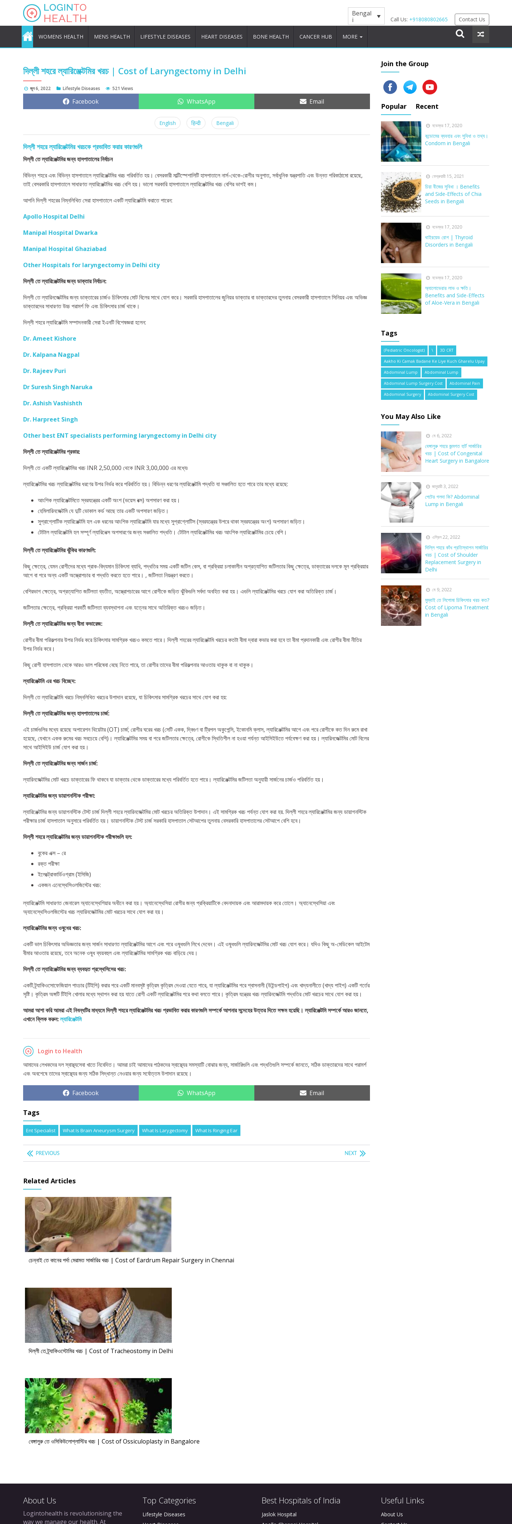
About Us (392, 1342)
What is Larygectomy (165, 1126)
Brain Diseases (160, 1383)
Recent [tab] (429, 101)
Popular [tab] (394, 101)
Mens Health (125, 34)
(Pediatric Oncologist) (404, 345)
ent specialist (40, 1126)
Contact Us (472, 19)
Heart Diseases (243, 34)
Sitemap (390, 1373)
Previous (49, 1149)
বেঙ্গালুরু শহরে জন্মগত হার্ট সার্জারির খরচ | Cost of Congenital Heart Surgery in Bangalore (457, 449)
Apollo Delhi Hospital (286, 1373)
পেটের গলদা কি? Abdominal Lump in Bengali (452, 496)
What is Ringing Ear (216, 1126)
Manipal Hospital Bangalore (294, 1383)
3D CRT (446, 345)
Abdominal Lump (401, 367)
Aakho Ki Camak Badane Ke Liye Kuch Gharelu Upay (434, 356)
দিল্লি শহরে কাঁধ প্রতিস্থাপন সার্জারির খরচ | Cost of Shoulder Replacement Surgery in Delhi (456, 554)
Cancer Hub (345, 34)
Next (350, 1149)
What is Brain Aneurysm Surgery (99, 1126)
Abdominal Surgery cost (451, 390)
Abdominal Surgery (402, 390)
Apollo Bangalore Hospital (293, 1362)
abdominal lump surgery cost (413, 379)
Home (31, 34)
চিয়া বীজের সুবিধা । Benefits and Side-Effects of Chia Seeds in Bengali (453, 189)
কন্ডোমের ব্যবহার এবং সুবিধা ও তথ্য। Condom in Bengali (456, 135)
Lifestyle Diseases (182, 34)
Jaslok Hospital (279, 1342)
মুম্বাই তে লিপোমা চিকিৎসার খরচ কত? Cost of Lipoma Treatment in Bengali (457, 603)
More (387, 34)
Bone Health (297, 34)
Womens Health (69, 34)
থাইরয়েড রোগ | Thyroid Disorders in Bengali (449, 236)
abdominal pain (465, 379)
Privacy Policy (397, 1362)
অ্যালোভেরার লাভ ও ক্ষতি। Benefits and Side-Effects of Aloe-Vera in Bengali (454, 291)
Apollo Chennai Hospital (290, 1352)
